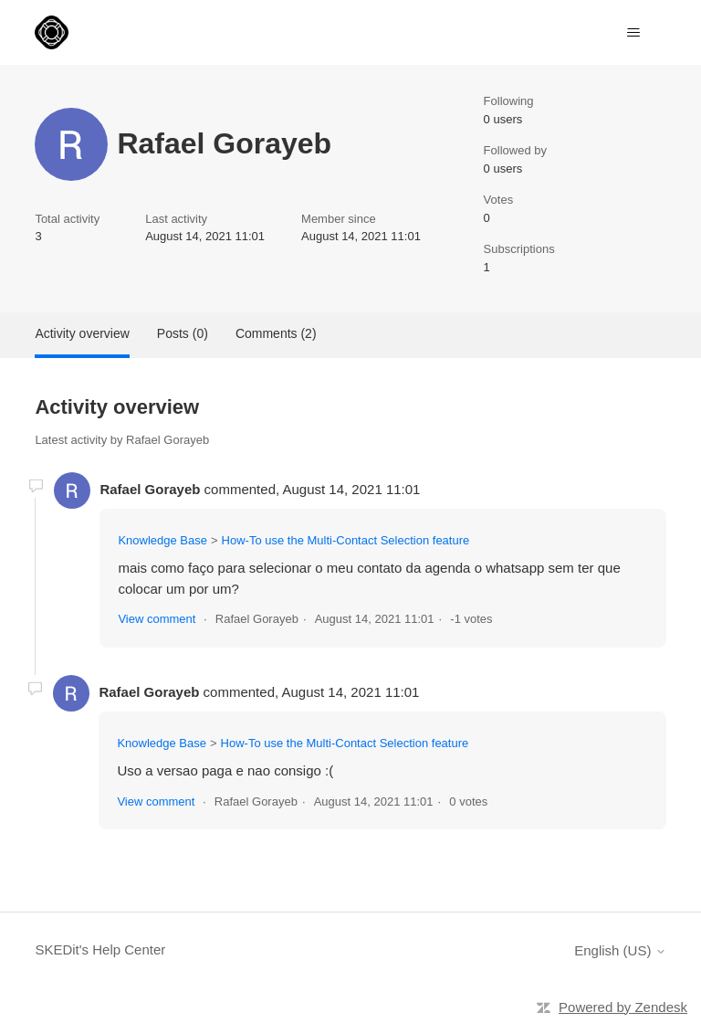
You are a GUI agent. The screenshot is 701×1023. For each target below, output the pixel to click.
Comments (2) (276, 333)
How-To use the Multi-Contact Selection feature (346, 540)
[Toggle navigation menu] (634, 32)
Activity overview (82, 333)
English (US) (619, 950)
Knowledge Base (162, 540)
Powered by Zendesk (623, 1007)
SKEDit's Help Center (100, 949)
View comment (156, 619)
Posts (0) (182, 333)
